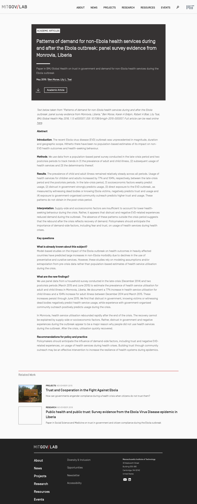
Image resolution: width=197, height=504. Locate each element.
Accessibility (74, 482)
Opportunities (75, 467)
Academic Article (55, 90)
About (80, 7)
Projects (109, 7)
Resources (148, 7)
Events (165, 7)
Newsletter (73, 475)
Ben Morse (53, 79)
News (94, 7)
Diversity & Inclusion (79, 459)
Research (128, 7)
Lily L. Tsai (66, 79)
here (39, 122)
